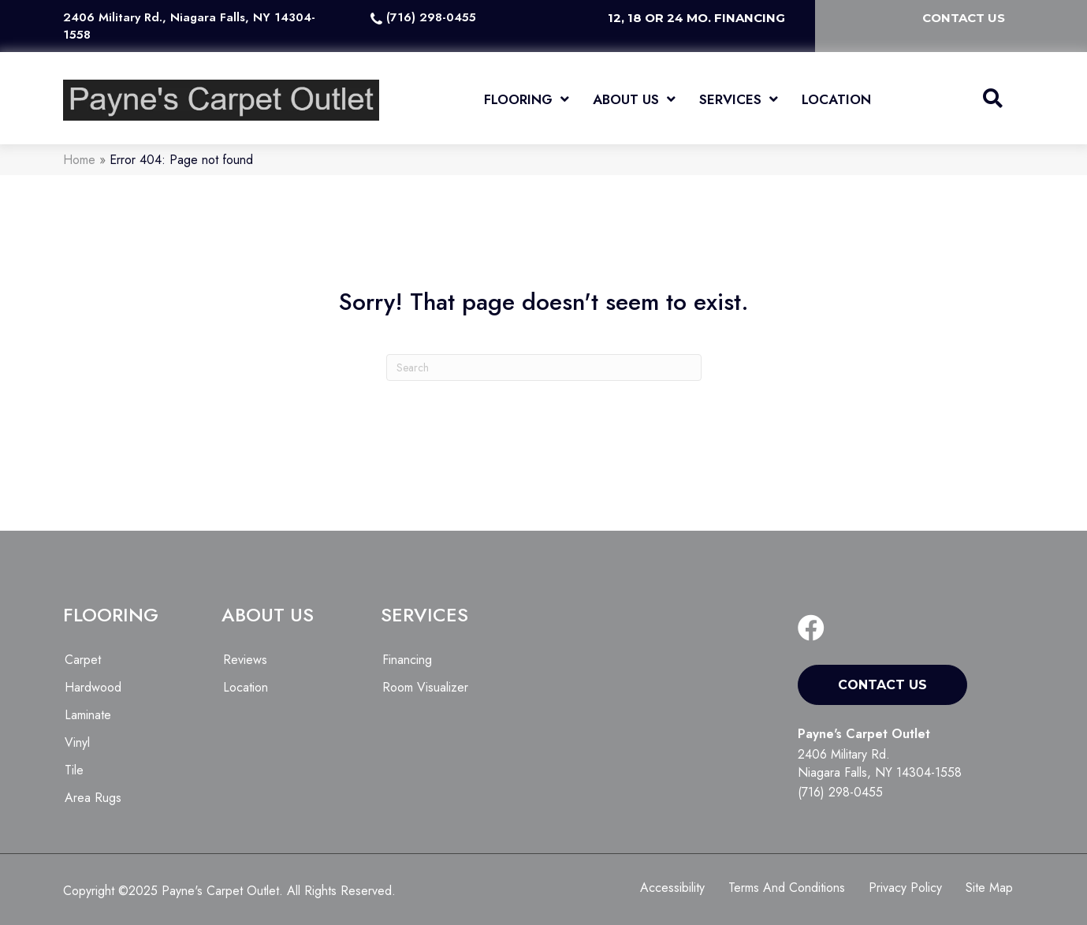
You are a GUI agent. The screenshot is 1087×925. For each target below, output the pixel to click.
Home (79, 160)
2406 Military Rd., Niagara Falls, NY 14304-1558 (189, 26)
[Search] (544, 367)
